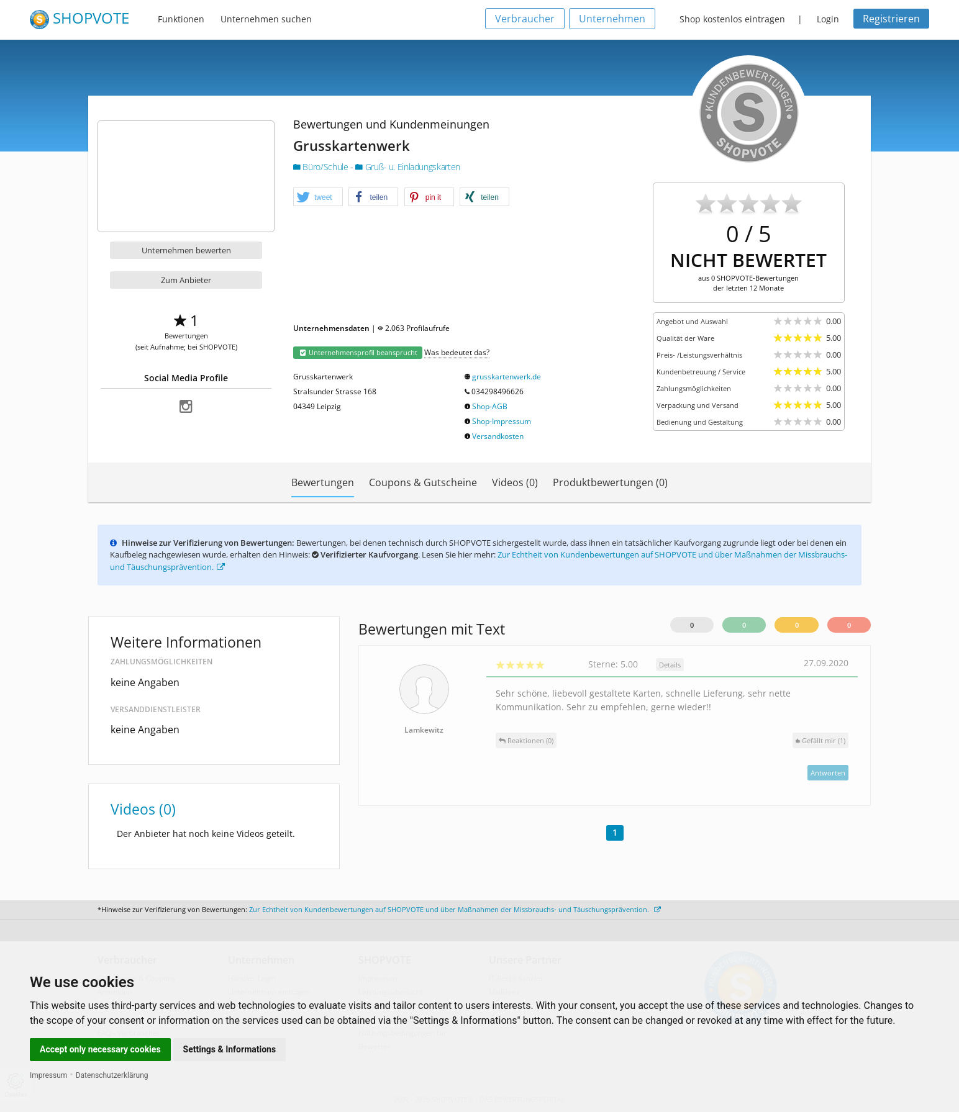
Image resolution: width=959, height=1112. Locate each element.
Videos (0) (515, 482)
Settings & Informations (229, 1049)
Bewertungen (322, 482)
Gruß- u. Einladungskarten (407, 167)
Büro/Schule (321, 167)
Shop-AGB (489, 406)
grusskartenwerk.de (506, 376)
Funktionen (181, 19)
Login (828, 19)
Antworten (828, 772)
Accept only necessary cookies (100, 1049)
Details (670, 664)
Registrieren (891, 18)
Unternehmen (612, 18)
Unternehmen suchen (266, 19)
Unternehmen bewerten (186, 250)
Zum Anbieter (186, 280)
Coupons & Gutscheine (423, 482)
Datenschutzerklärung (112, 1075)
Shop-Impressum (501, 421)
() (820, 740)
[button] (318, 197)
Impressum (48, 1075)
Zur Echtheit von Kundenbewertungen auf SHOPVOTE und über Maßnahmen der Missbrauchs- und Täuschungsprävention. (455, 909)
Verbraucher (525, 18)
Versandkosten (498, 436)
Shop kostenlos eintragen (732, 19)
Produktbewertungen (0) (610, 482)
